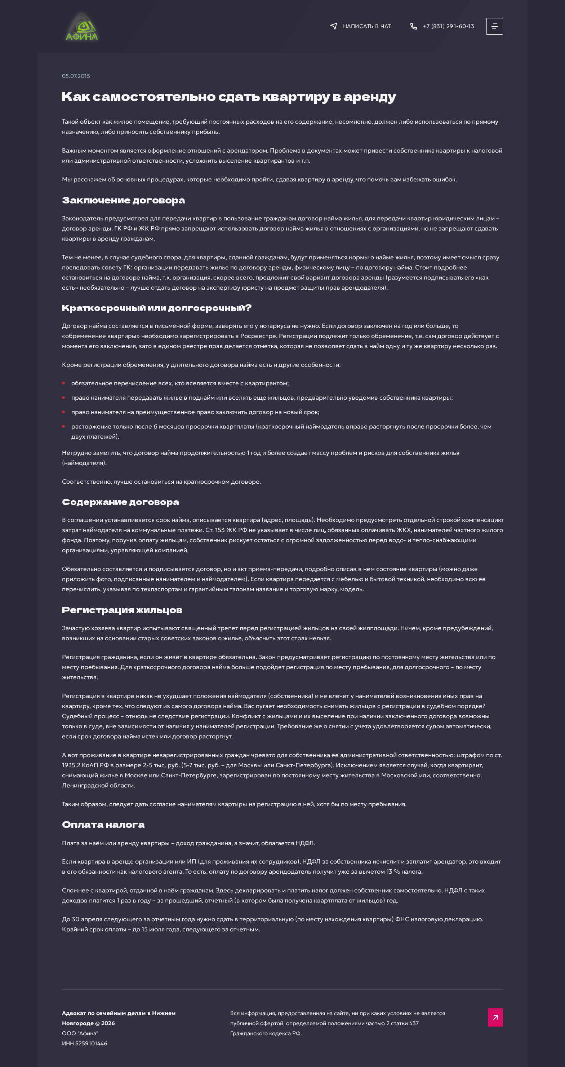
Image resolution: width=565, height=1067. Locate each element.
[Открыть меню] (494, 26)
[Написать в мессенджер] (360, 26)
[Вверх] (495, 1017)
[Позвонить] (441, 26)
